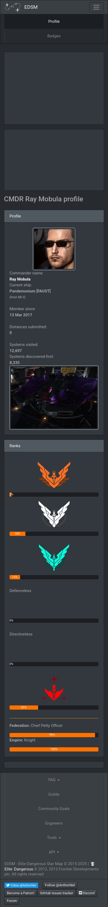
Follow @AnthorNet (60, 885)
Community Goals (54, 808)
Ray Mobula (20, 279)
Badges (54, 36)
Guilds (54, 794)
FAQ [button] (52, 779)
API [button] (52, 852)
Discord (86, 893)
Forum (12, 901)
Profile (54, 21)
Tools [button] (52, 837)
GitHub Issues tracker (56, 893)
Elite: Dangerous (18, 869)
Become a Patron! (20, 893)
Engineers (54, 823)
